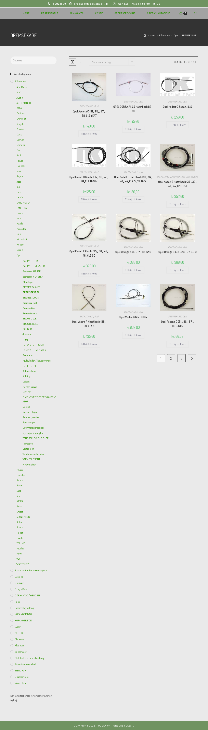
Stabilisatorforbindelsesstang (29, 658)
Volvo (19, 553)
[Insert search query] (33, 60)
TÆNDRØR (20, 670)
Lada (18, 192)
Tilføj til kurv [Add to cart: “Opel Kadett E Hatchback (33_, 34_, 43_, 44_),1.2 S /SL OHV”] (133, 199)
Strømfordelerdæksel (33, 427)
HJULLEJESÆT (31, 365)
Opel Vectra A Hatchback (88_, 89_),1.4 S (89, 324)
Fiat (18, 150)
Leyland (20, 213)
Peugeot (20, 469)
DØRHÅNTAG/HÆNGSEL (27, 595)
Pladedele (19, 639)
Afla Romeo (22, 87)
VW (18, 558)
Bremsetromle (30, 313)
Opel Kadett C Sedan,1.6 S (177, 106)
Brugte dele (21, 589)
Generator (28, 355)
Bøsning (19, 576)
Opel (96, 106)
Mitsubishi (21, 239)
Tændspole (28, 443)
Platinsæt (19, 645)
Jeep (18, 181)
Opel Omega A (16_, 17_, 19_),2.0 (133, 252)
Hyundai (20, 165)
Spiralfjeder (21, 651)
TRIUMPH (21, 543)
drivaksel (27, 334)
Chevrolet (21, 118)
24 (189, 61)
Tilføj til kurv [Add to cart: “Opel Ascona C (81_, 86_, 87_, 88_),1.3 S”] (177, 343)
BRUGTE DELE (30, 323)
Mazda (19, 223)
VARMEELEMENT (31, 459)
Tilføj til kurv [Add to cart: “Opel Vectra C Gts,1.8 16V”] (133, 335)
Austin (19, 97)
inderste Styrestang (24, 607)
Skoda (19, 506)
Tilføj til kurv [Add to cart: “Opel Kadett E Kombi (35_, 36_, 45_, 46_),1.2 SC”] (89, 273)
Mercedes (21, 228)
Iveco (19, 171)
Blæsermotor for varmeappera (31, 570)
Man (18, 218)
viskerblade (20, 683)
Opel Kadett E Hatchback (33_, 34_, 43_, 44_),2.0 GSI (177, 184)
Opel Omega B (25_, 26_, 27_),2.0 (177, 252)
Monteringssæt (30, 386)
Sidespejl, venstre (31, 417)
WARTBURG (22, 564)
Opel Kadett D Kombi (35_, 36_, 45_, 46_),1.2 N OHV (89, 179)
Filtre (25, 339)
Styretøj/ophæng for (33, 433)
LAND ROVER (23, 202)
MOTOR (26, 392)
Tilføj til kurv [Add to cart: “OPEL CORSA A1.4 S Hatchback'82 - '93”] (133, 129)
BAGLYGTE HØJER (32, 261)
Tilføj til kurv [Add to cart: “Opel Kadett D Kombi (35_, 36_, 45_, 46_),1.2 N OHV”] (89, 199)
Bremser (19, 582)
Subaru (20, 522)
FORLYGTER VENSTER (34, 350)
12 (185, 61)
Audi (18, 92)
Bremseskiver (29, 308)
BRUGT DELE (30, 318)
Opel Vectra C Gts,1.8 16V (133, 317)
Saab (19, 490)
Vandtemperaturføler (33, 453)
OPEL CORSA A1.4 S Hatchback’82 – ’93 (133, 109)
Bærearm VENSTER (33, 276)
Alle (195, 61)
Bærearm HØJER (32, 271)
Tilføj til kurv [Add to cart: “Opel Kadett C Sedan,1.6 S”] (177, 124)
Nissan (19, 249)
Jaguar (20, 176)
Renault (20, 480)
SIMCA (19, 501)
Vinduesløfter (29, 464)
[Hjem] (145, 35)
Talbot (19, 532)
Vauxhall (20, 548)
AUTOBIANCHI (23, 103)
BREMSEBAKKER (31, 287)
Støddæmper (29, 422)
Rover (19, 485)
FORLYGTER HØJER (33, 344)
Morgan (20, 244)
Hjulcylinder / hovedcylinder (37, 360)
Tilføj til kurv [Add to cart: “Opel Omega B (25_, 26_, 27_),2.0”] (177, 269)
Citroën (20, 129)
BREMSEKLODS (31, 297)
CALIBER (27, 329)
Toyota (19, 537)
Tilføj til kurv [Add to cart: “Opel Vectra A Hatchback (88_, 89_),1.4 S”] (89, 343)
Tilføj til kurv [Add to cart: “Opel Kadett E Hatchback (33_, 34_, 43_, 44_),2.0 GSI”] (177, 204)
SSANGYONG (23, 517)
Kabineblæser (29, 371)
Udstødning (28, 448)
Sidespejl (27, 406)
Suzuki (19, 527)
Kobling (26, 376)
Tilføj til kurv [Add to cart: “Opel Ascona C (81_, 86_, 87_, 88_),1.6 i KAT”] (89, 133)
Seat (18, 496)
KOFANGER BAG (23, 614)
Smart (19, 511)
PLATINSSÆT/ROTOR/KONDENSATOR (39, 399)
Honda (19, 160)
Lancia (19, 197)
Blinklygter (28, 281)
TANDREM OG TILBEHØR (36, 438)
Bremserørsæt (30, 302)
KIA (18, 186)
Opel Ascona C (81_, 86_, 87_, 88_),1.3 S (177, 324)
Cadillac (20, 113)
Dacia (19, 134)
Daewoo (189, 176)
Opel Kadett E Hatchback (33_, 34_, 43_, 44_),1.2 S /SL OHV (133, 179)
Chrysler (20, 123)
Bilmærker (20, 81)
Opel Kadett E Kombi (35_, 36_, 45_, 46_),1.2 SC (89, 253)
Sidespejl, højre (30, 412)
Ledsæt (26, 381)
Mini (18, 234)
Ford (18, 155)
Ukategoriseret (22, 676)
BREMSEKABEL (190, 35)
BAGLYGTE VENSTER (34, 266)
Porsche (20, 474)
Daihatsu (21, 144)
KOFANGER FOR (23, 620)
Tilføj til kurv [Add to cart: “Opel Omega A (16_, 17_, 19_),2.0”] (133, 269)
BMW (19, 108)
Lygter (18, 626)
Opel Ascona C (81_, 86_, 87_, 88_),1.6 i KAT (89, 113)
